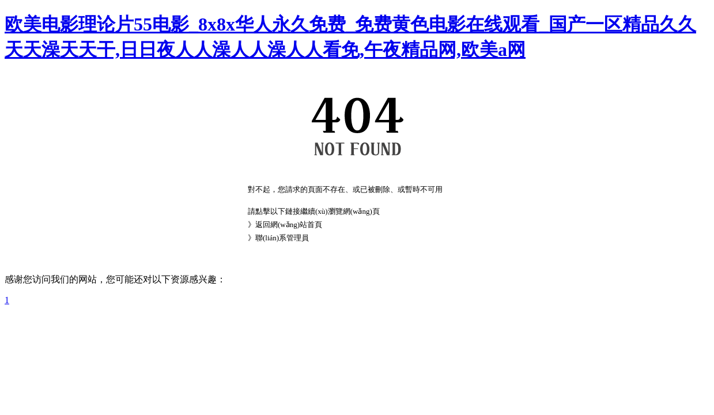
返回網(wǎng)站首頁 (288, 224)
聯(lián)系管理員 (282, 237)
